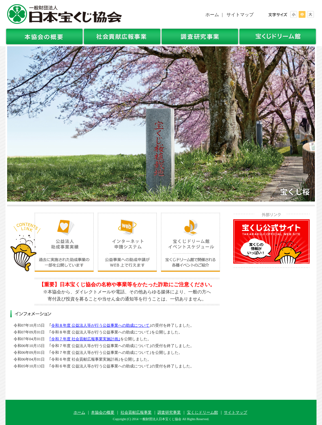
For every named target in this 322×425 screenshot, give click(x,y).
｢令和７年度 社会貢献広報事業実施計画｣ (84, 339)
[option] (161, 124)
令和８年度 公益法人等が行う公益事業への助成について (100, 325)
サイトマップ (240, 14)
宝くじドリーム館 (202, 412)
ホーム (212, 14)
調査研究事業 (169, 412)
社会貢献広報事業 (136, 412)
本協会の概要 (102, 412)
